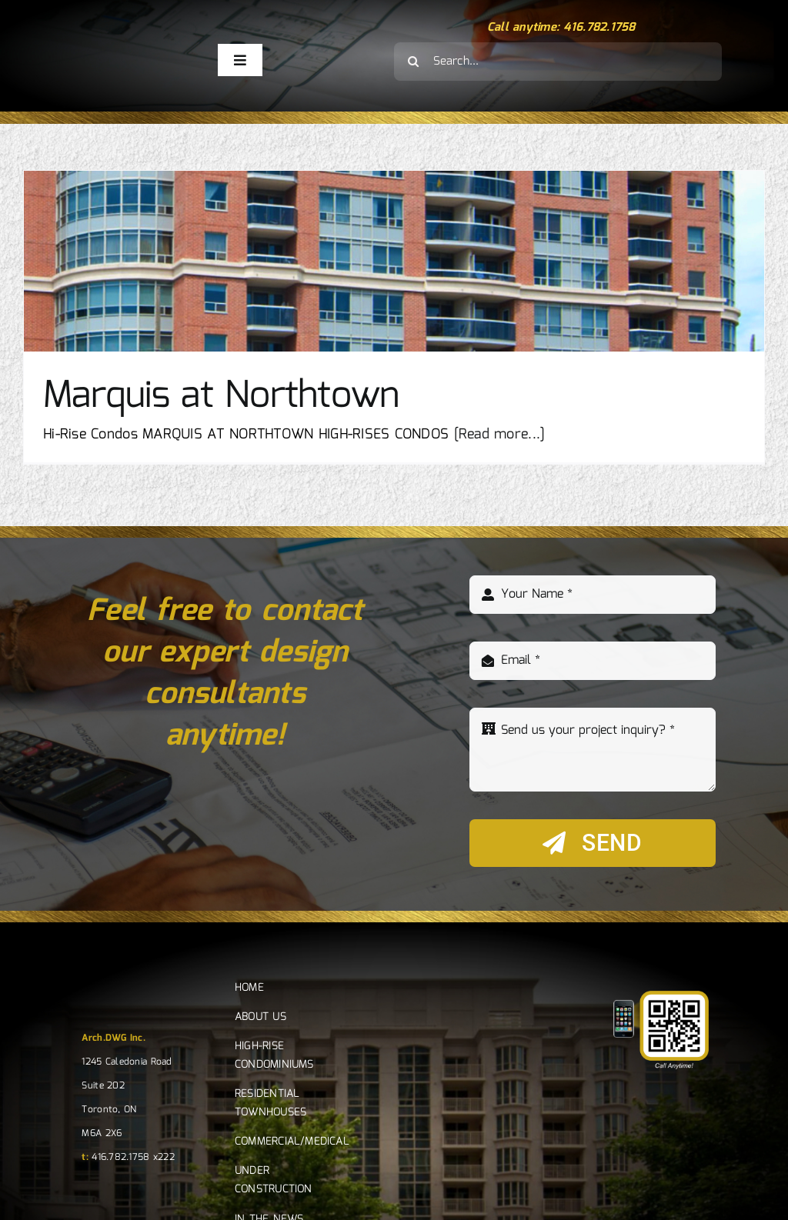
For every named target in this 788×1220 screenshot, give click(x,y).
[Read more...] (500, 434)
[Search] (413, 61)
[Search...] (558, 61)
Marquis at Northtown (221, 396)
